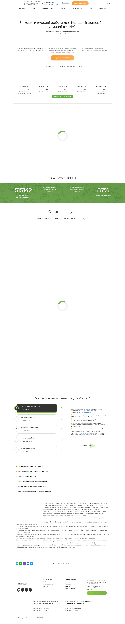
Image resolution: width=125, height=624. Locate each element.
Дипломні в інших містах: (73, 601)
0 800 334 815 (49, 2)
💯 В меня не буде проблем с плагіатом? (33, 471)
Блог (90, 8)
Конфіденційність (70, 582)
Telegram (89, 433)
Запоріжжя (52, 601)
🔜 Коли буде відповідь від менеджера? (32, 486)
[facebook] (26, 590)
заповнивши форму (85, 412)
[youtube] (18, 590)
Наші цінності (47, 582)
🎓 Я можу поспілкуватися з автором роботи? (34, 491)
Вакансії (67, 586)
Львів (39, 603)
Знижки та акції (47, 8)
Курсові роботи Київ (40, 610)
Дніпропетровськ (47, 603)
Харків (35, 603)
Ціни (33, 8)
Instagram (82, 433)
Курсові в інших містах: (40, 601)
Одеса (58, 601)
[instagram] (30, 590)
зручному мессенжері (86, 410)
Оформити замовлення (80, 3)
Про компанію (47, 579)
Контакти (102, 8)
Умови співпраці (48, 584)
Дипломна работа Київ (72, 610)
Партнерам (68, 584)
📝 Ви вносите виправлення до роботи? (32, 481)
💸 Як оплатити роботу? (27, 476)
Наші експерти (70, 588)
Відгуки (62, 8)
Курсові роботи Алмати (41, 608)
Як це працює (77, 8)
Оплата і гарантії (70, 579)
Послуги (22, 8)
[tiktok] (22, 590)
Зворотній (65, 3)
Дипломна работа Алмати (73, 608)
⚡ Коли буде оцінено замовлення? (31, 466)
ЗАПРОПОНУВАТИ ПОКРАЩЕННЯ (96, 593)
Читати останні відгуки (62, 96)
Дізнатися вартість (62, 58)
